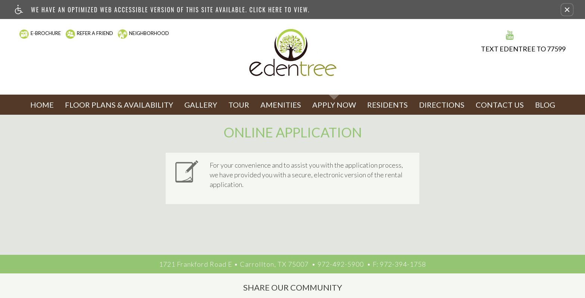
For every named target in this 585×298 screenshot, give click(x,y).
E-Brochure (46, 33)
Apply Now (334, 104)
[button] (567, 10)
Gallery (200, 104)
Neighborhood (149, 33)
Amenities (280, 104)
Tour (238, 104)
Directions (441, 104)
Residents (387, 104)
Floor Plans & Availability (119, 104)
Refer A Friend (95, 33)
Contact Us (500, 104)
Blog (545, 104)
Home (42, 104)
